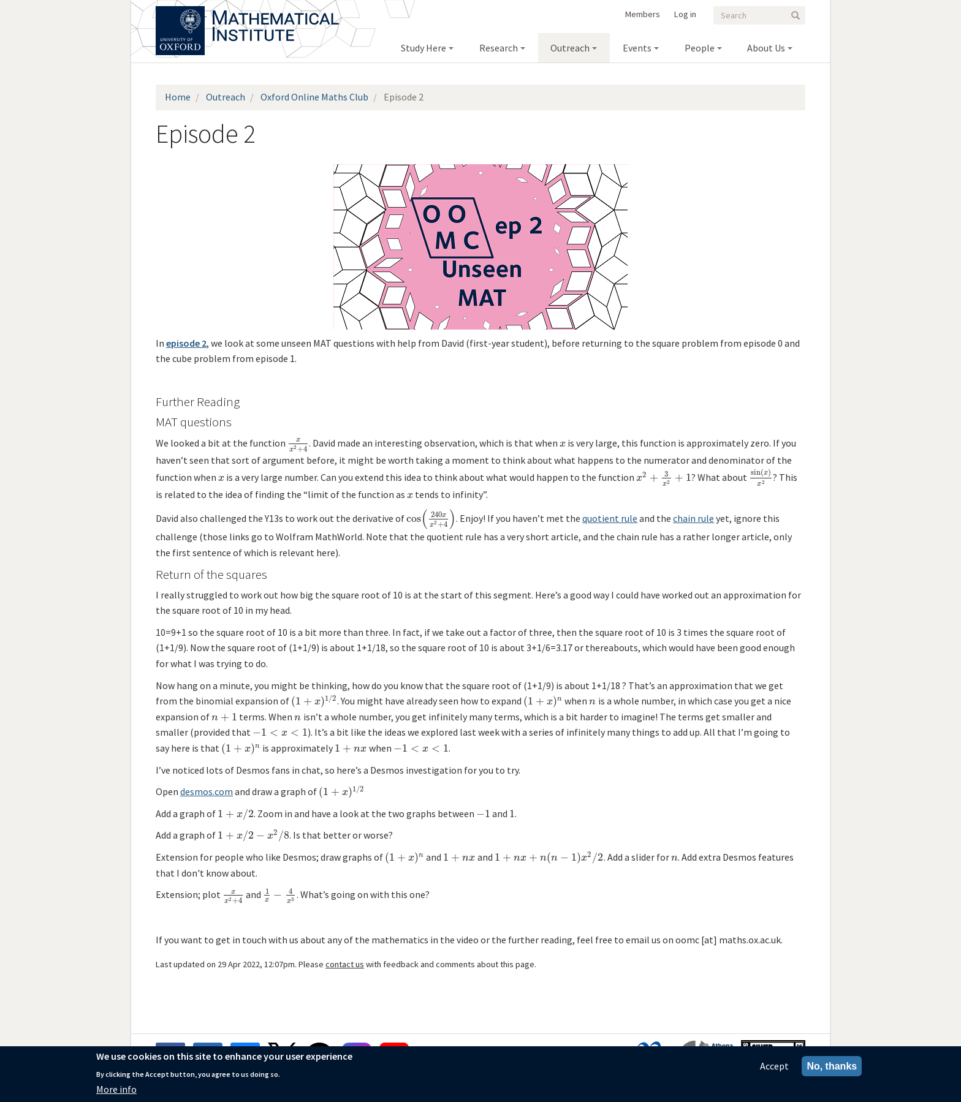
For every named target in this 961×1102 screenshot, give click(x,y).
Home (178, 97)
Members (642, 14)
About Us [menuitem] (766, 48)
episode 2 (186, 343)
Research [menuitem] (498, 48)
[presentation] (298, 443)
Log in (685, 14)
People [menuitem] (700, 48)
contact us (344, 964)
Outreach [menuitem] (570, 48)
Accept (774, 1066)
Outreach (225, 97)
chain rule (693, 518)
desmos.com (206, 791)
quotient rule (609, 518)
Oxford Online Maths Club (314, 97)
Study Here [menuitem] (423, 48)
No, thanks (832, 1066)
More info (116, 1089)
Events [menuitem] (637, 48)
